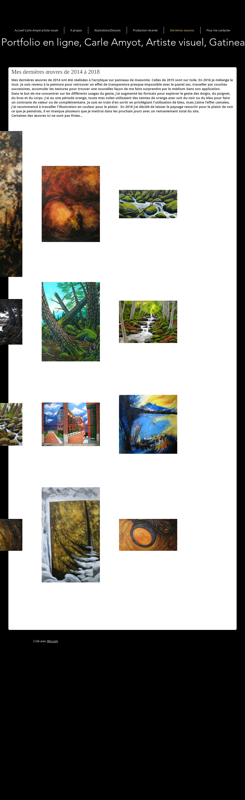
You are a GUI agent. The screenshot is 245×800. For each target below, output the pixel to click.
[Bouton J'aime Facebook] (203, 640)
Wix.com (52, 641)
